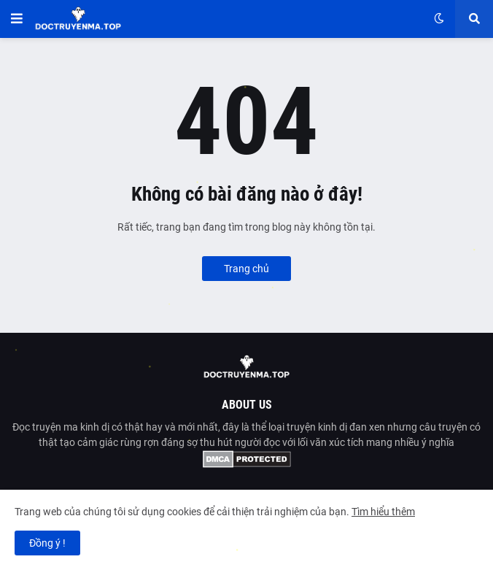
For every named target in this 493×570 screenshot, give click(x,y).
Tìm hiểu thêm (383, 511)
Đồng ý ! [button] (47, 543)
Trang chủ (246, 268)
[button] (17, 19)
